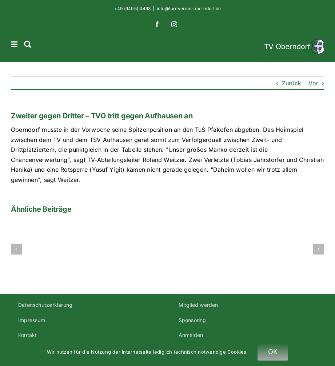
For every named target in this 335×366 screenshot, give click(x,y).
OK (273, 351)
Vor (313, 83)
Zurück (291, 83)
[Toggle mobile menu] (15, 44)
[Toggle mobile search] (27, 44)
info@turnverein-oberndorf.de (189, 8)
